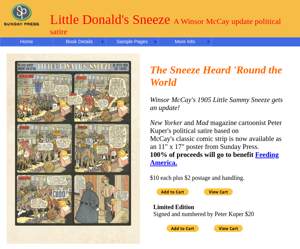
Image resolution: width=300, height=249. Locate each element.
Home (26, 41)
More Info (185, 41)
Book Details (79, 41)
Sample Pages (132, 41)
